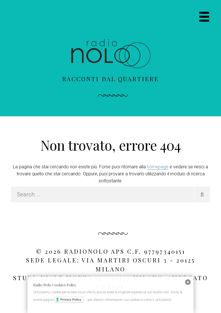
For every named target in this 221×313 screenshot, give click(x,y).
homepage (157, 166)
